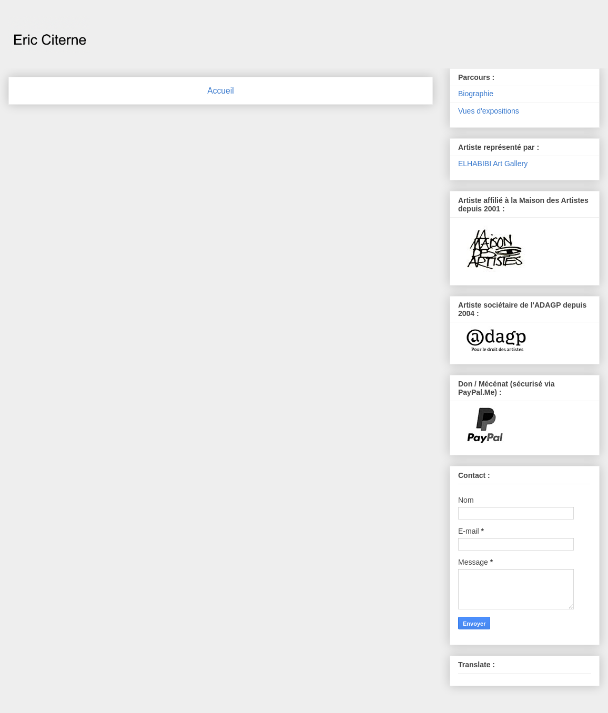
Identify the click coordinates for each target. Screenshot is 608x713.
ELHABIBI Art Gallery (493, 163)
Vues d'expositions (488, 111)
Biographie (475, 93)
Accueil (220, 90)
